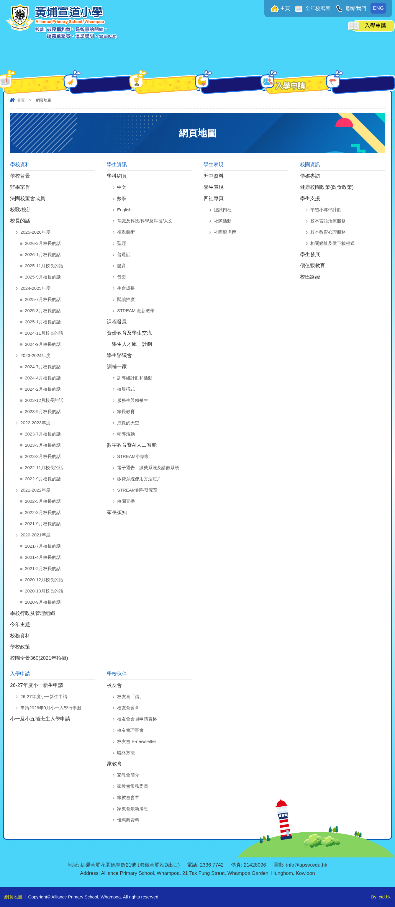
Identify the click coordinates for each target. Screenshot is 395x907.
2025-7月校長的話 (43, 299)
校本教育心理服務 (328, 232)
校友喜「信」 (130, 696)
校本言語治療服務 (328, 220)
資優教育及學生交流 (129, 333)
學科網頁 (117, 176)
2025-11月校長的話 (44, 265)
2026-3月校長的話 (43, 243)
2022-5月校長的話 (43, 501)
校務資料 (20, 635)
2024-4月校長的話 (43, 377)
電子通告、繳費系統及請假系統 (148, 467)
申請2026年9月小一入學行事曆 (50, 707)
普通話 (123, 254)
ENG (378, 8)
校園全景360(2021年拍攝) (39, 658)
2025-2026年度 (35, 232)
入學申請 (20, 674)
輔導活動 (126, 433)
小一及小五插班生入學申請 (40, 719)
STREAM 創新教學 (136, 310)
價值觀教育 (312, 266)
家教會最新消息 (132, 808)
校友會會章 (128, 707)
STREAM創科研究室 (137, 489)
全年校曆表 (317, 8)
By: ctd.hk (381, 896)
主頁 (285, 8)
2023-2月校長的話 (43, 456)
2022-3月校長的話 (43, 512)
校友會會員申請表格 (137, 718)
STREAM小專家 (133, 456)
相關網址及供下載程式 (332, 243)
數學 (121, 198)
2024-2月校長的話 (43, 389)
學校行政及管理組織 (32, 613)
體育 (121, 265)
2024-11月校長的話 (44, 332)
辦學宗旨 (20, 187)
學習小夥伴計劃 (325, 209)
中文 (121, 187)
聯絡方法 (126, 752)
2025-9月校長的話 (43, 276)
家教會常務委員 (132, 786)
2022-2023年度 (35, 422)
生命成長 (126, 288)
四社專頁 (214, 198)
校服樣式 (126, 389)
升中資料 (214, 176)
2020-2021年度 (35, 534)
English (124, 209)
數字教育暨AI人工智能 (132, 445)
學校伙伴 (117, 674)
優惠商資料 (128, 819)
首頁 (21, 100)
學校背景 (20, 176)
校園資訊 (310, 164)
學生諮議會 (119, 355)
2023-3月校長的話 (43, 445)
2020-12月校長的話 (44, 579)
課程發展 (117, 322)
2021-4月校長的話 (43, 557)
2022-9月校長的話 (43, 478)
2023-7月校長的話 (43, 433)
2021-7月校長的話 (43, 546)
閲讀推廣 (126, 299)
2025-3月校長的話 (43, 310)
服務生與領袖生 (132, 400)
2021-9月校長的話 (43, 523)
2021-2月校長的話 (43, 568)
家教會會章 (128, 797)
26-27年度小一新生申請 (36, 685)
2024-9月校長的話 (43, 344)
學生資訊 (117, 164)
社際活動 (223, 220)
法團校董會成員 (27, 198)
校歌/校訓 (21, 209)
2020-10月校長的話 (44, 590)
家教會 (114, 764)
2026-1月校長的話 (43, 254)
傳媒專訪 (310, 176)
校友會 (114, 685)
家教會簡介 (128, 774)
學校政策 (20, 647)
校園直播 (126, 501)
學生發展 (310, 254)
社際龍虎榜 (225, 232)
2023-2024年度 (35, 355)
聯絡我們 (355, 8)
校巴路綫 (310, 277)
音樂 (121, 276)
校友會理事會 (130, 730)
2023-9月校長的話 (43, 411)
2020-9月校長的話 (43, 602)
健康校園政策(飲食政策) (326, 187)
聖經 (121, 243)
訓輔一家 (117, 366)
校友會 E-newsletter (136, 741)
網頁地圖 (13, 896)
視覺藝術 (126, 232)
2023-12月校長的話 (44, 400)
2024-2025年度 (35, 288)
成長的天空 (128, 422)
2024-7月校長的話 (43, 366)
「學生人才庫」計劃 (129, 344)
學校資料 (20, 164)
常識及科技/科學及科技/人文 (145, 220)
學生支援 (310, 198)
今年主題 (20, 624)
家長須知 (117, 512)
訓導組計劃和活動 (135, 377)
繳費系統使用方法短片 (139, 478)
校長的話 (20, 221)
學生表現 (214, 164)
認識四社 (223, 209)
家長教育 (126, 411)
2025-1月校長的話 (43, 321)
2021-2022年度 (35, 489)
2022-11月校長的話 (44, 467)
